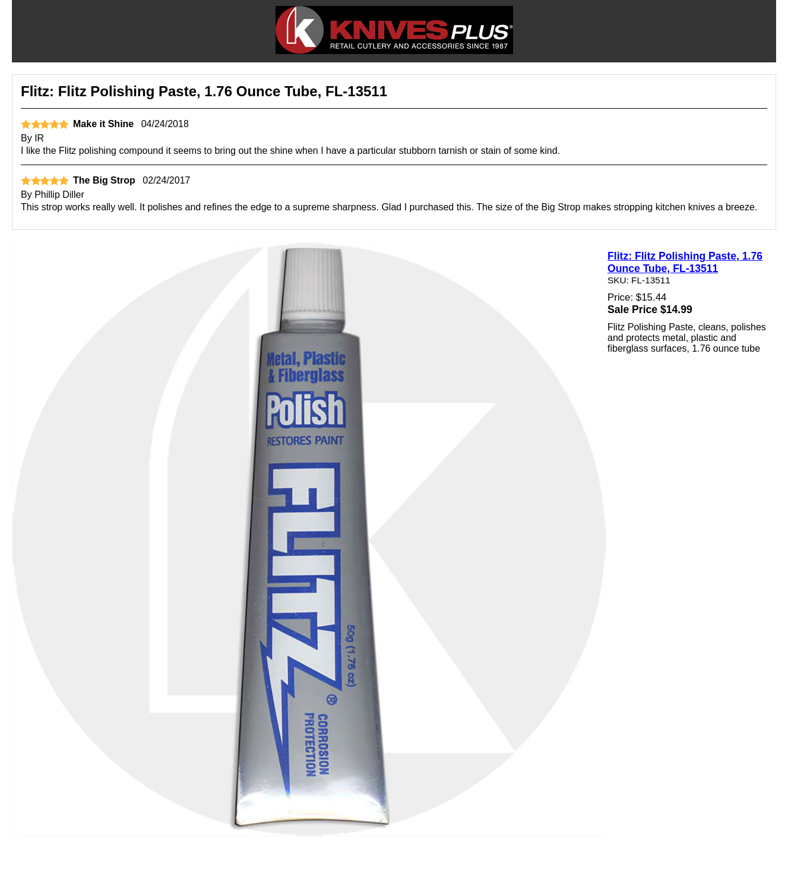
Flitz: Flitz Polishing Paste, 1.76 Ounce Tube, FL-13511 (684, 262)
